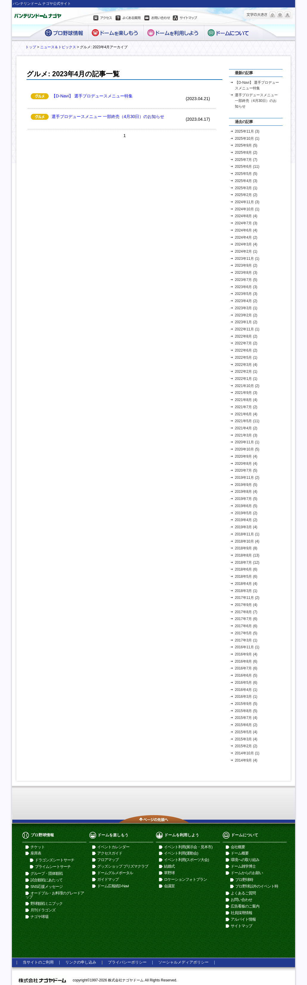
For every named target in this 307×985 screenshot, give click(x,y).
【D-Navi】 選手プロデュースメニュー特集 (92, 96)
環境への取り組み (245, 859)
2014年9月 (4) (246, 760)
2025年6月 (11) (247, 166)
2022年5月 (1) (246, 357)
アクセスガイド (109, 853)
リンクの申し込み (80, 962)
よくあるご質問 (243, 893)
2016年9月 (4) (246, 654)
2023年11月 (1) (247, 259)
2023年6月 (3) (246, 287)
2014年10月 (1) (247, 753)
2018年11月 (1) (247, 534)
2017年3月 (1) (246, 640)
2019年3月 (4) (246, 527)
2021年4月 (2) (246, 428)
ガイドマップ (108, 879)
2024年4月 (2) (246, 237)
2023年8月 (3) (246, 273)
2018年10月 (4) (247, 541)
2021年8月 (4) (246, 400)
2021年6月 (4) (246, 414)
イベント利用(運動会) (181, 853)
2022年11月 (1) (247, 329)
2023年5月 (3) (246, 294)
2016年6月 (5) (246, 675)
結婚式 (169, 866)
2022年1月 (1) (246, 379)
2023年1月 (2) (246, 322)
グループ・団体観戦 (46, 873)
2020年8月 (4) (246, 464)
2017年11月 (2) (247, 598)
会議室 (169, 886)
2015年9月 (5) (246, 704)
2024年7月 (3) (246, 223)
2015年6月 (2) (246, 725)
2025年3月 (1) (246, 188)
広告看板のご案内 (245, 906)
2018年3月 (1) (246, 591)
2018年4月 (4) (246, 584)
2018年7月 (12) (247, 562)
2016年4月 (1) (246, 690)
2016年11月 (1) (247, 647)
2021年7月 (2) (246, 407)
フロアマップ (108, 859)
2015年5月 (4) (246, 732)
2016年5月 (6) (246, 683)
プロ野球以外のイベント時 (256, 886)
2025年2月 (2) (246, 195)
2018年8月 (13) (247, 555)
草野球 (169, 873)
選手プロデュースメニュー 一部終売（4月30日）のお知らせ (108, 116)
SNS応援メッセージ (46, 886)
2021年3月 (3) (246, 435)
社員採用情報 (241, 913)
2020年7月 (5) (246, 470)
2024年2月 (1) (246, 251)
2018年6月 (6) (246, 569)
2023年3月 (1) (246, 308)
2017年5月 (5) (246, 633)
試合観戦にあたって (46, 880)
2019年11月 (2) (247, 478)
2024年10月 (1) (247, 209)
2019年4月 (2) (246, 520)
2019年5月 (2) (246, 513)
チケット (37, 847)
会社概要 (238, 847)
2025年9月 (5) (246, 145)
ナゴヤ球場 (39, 916)
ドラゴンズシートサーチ (54, 860)
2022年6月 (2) (246, 350)
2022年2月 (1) (246, 371)
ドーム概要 (240, 853)
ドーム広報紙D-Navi (113, 886)
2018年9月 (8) (246, 548)
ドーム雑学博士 (243, 866)
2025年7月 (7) (246, 160)
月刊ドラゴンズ (42, 910)
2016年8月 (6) (246, 661)
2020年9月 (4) (246, 456)
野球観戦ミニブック (46, 903)
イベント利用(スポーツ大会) (186, 859)
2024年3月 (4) (246, 244)
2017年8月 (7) (246, 612)
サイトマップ (185, 18)
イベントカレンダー (113, 847)
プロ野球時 (244, 879)
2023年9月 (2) (246, 265)
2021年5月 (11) (247, 421)
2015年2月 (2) (246, 746)
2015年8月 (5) (246, 711)
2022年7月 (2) (246, 343)
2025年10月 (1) (247, 138)
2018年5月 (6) (246, 576)
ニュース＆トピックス (58, 47)
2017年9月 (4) (246, 605)
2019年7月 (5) (246, 499)
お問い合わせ (156, 18)
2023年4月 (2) (246, 301)
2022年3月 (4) (246, 365)
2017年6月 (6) (246, 626)
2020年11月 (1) (247, 442)
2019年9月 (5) (246, 485)
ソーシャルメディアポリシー (183, 962)
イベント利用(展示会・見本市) (188, 847)
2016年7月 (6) (246, 668)
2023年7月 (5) (246, 280)
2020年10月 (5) (247, 449)
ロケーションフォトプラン (185, 879)
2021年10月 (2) (247, 386)
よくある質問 (127, 18)
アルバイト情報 (243, 919)
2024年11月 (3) (247, 202)
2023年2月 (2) (246, 315)
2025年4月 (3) (246, 181)
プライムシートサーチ (53, 866)
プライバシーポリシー (127, 962)
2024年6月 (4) (246, 230)
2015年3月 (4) (246, 739)
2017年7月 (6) (246, 619)
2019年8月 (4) (246, 492)
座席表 (35, 853)
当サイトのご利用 (38, 962)
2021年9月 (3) (246, 393)
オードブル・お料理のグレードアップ (54, 895)
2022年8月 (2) (246, 336)
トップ (30, 47)
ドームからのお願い (247, 873)
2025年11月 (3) (247, 131)
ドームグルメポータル (115, 873)
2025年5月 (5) (246, 174)
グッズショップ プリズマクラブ (122, 866)
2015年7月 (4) (246, 718)
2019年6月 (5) (246, 506)
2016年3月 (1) (246, 697)
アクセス (103, 18)
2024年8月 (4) (246, 216)
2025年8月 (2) (246, 152)
